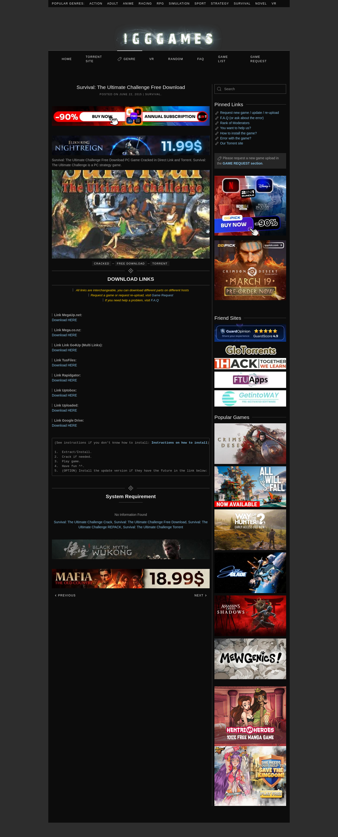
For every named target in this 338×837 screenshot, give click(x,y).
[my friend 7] (250, 398)
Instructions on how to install (179, 443)
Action (95, 3)
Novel (261, 3)
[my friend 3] (250, 363)
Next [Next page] (200, 595)
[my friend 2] (250, 332)
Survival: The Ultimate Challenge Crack (83, 522)
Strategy (220, 3)
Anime (128, 3)
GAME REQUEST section (242, 163)
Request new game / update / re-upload (249, 113)
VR (274, 3)
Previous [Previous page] (65, 595)
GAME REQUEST (259, 59)
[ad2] (248, 716)
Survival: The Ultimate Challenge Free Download (150, 522)
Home (67, 59)
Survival (242, 3)
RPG (160, 3)
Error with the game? (235, 138)
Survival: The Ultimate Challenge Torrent (153, 527)
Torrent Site (94, 59)
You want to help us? (235, 128)
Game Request (162, 295)
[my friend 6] (250, 379)
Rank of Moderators (235, 123)
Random (175, 59)
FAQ (200, 59)
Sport (200, 3)
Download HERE (64, 320)
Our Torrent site (231, 143)
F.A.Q (155, 300)
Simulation (179, 3)
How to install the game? (238, 133)
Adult (112, 3)
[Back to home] (169, 28)
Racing (145, 3)
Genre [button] (130, 59)
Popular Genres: (68, 3)
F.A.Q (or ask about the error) (242, 118)
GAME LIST (223, 59)
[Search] (250, 89)
